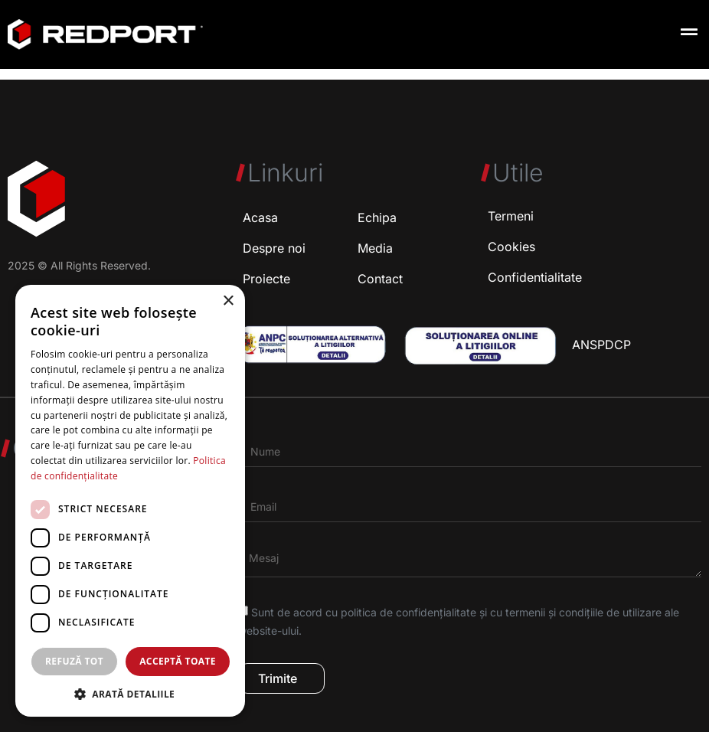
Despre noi (274, 248)
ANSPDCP (601, 344)
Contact (380, 278)
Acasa (260, 217)
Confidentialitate (535, 277)
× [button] (228, 301)
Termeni (511, 216)
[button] (688, 31)
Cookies (511, 246)
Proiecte (266, 278)
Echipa (377, 217)
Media (375, 248)
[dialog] (130, 501)
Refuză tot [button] (74, 661)
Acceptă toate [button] (177, 661)
